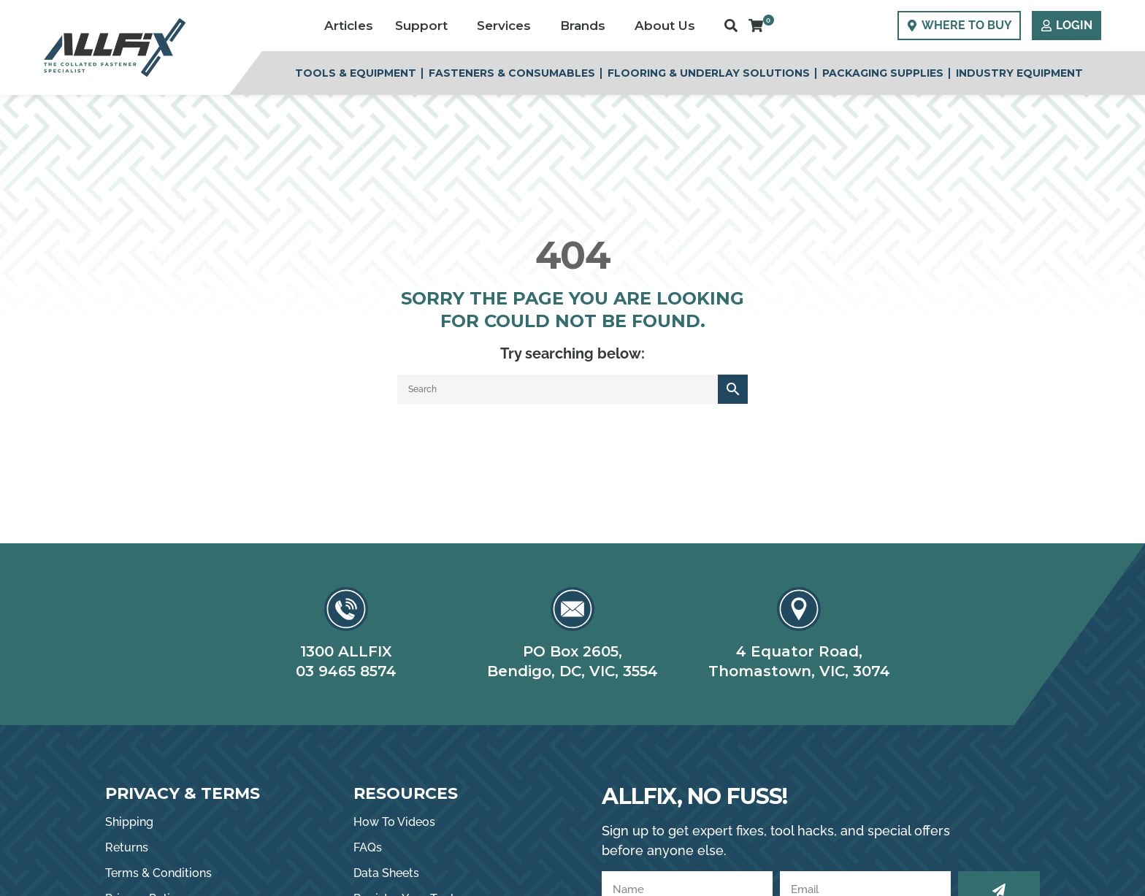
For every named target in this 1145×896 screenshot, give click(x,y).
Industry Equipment (1019, 73)
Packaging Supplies (882, 73)
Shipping (129, 822)
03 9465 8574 (346, 671)
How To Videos (394, 822)
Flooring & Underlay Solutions (709, 73)
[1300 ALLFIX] (346, 609)
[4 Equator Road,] (799, 609)
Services (507, 25)
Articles (348, 25)
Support (425, 25)
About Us (668, 25)
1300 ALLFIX (346, 651)
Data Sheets (386, 873)
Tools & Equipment (355, 73)
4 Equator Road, (799, 651)
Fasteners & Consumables (512, 73)
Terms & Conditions (158, 873)
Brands (586, 25)
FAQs (367, 847)
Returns (126, 847)
